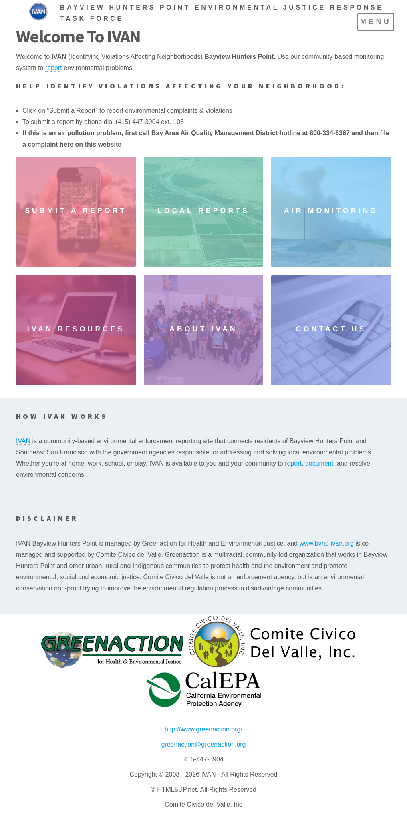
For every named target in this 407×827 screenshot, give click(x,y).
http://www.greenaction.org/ (203, 729)
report (53, 67)
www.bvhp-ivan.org (327, 543)
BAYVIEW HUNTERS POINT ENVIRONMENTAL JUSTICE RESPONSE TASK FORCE (221, 13)
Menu (375, 22)
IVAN (23, 441)
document (319, 463)
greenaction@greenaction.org (203, 744)
